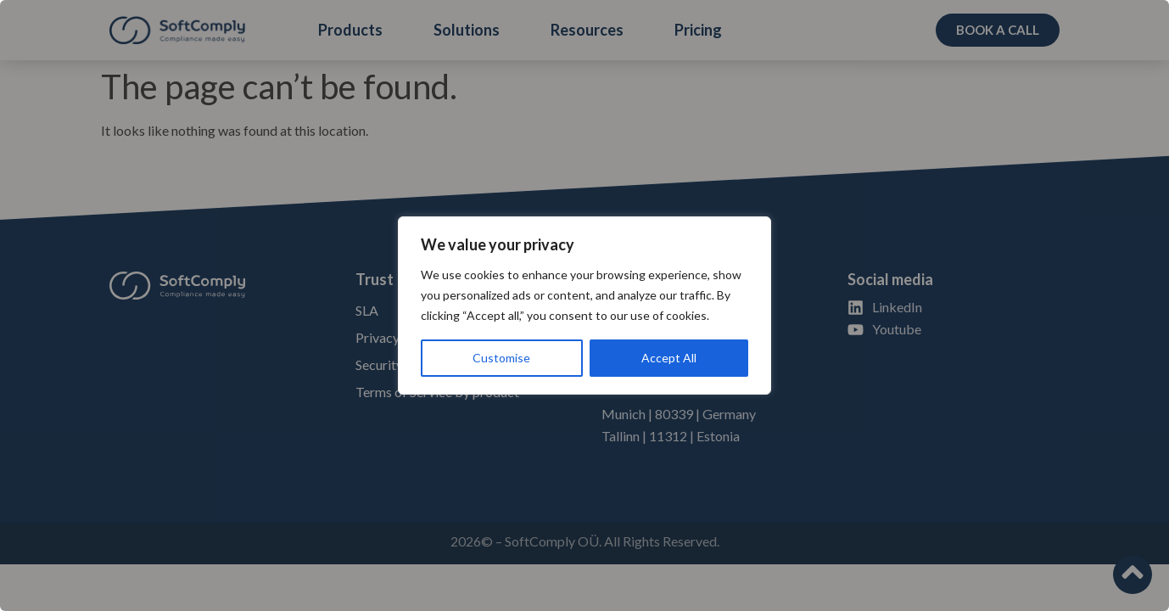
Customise (501, 357)
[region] (584, 305)
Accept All (668, 357)
